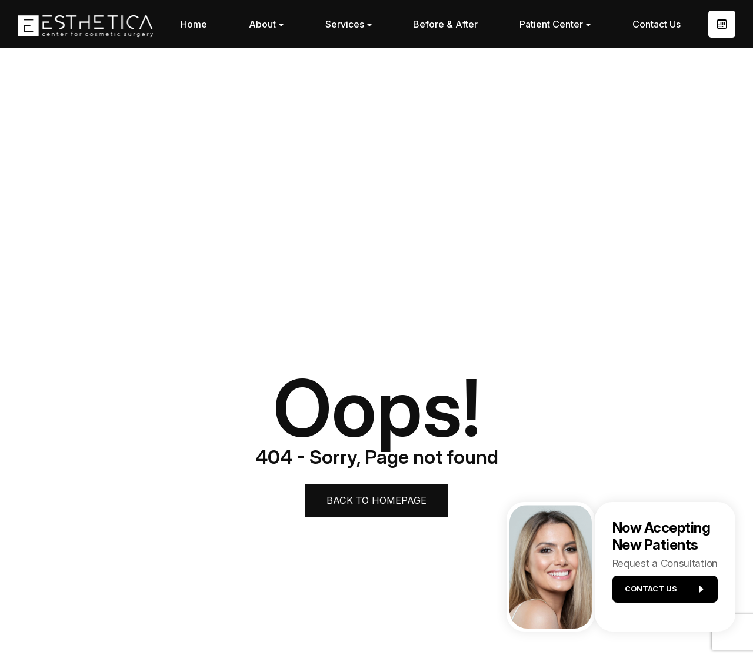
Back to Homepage (377, 500)
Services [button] (348, 24)
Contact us (659, 593)
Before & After (445, 24)
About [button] (266, 24)
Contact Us (656, 24)
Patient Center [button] (555, 24)
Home (194, 24)
